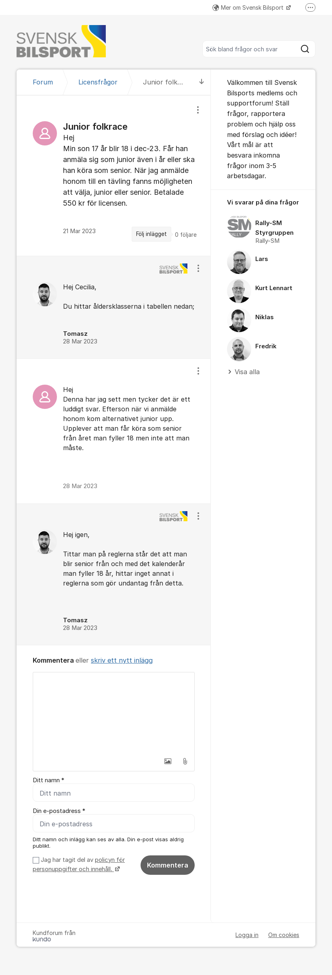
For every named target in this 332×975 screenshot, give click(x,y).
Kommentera (167, 865)
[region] (114, 175)
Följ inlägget (151, 234)
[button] (168, 761)
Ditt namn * (48, 780)
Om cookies (283, 934)
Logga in (246, 934)
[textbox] (113, 712)
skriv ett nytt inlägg (122, 660)
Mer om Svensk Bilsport (248, 7)
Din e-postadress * (59, 811)
